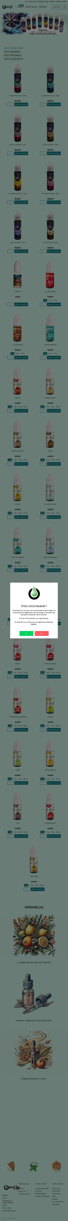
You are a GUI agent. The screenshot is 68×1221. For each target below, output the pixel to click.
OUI (26, 633)
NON (41, 633)
